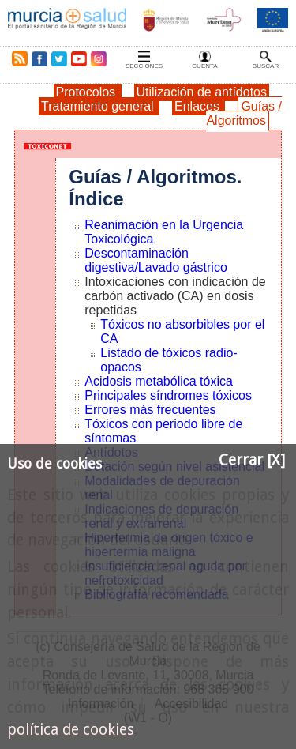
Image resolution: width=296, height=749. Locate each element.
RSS (16, 58)
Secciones (144, 66)
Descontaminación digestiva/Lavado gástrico (155, 260)
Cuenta (204, 66)
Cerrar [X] (252, 460)
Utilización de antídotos (202, 92)
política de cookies (70, 730)
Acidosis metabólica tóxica (158, 381)
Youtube (78, 58)
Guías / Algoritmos (244, 113)
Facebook (39, 58)
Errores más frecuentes (149, 409)
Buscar (266, 66)
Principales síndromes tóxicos (168, 395)
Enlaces (198, 106)
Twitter (59, 58)
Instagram (98, 58)
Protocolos (87, 92)
